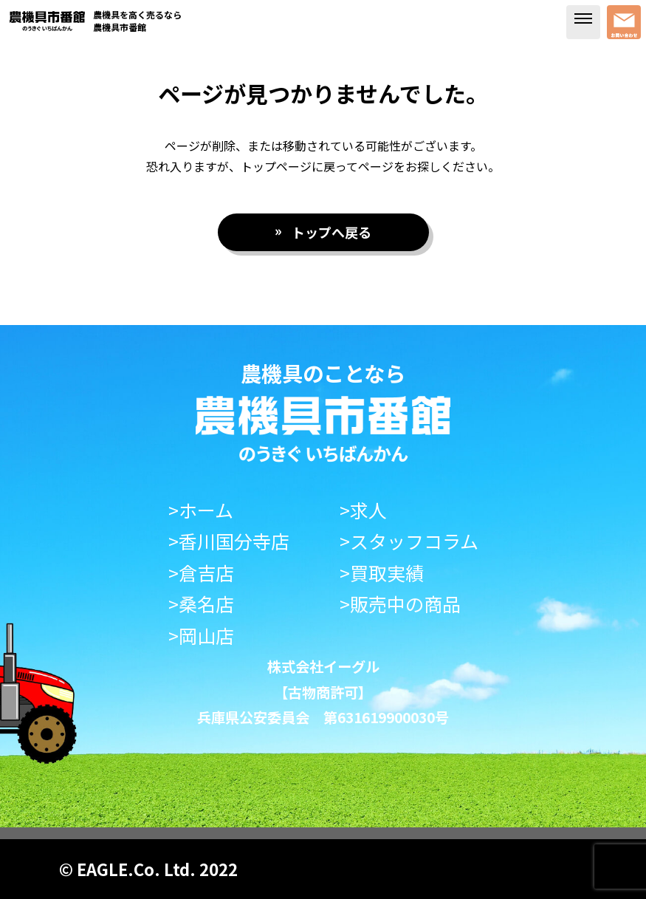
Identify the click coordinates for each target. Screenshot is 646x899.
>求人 (363, 510)
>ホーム (200, 510)
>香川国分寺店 (228, 541)
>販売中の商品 (400, 604)
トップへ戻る (331, 232)
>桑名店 (201, 604)
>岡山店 (201, 636)
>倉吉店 (201, 573)
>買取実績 (382, 573)
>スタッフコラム (409, 541)
